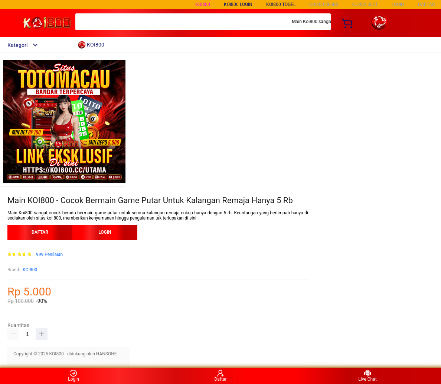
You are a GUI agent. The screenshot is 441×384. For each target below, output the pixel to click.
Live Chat (367, 375)
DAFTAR (426, 4)
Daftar (220, 375)
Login (73, 375)
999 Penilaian (49, 254)
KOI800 (202, 4)
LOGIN (398, 4)
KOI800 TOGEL (280, 4)
